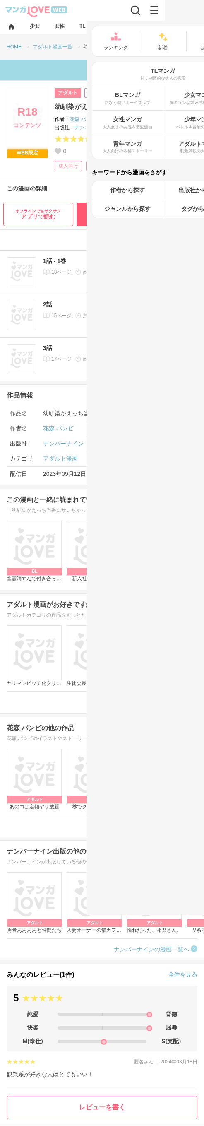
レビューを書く (102, 1107)
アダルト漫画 (60, 458)
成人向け (68, 166)
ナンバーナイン (91, 127)
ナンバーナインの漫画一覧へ (151, 949)
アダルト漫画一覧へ (163, 702)
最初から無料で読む (138, 213)
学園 (95, 166)
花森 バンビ (83, 119)
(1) (102, 139)
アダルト (68, 93)
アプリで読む (38, 214)
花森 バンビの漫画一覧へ (156, 825)
